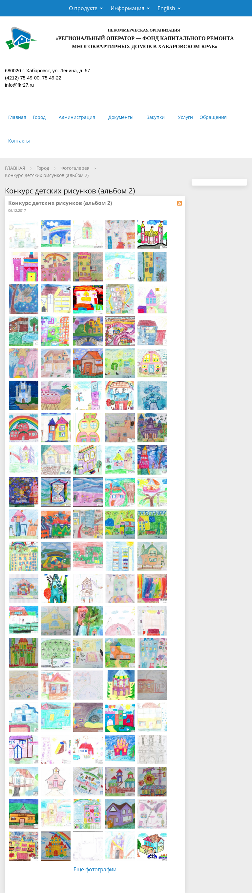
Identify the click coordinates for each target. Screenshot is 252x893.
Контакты (19, 141)
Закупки (156, 117)
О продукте (83, 8)
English (166, 8)
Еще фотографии (95, 869)
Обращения (213, 117)
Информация (127, 8)
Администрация (77, 117)
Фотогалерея (75, 168)
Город (39, 117)
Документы (121, 117)
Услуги (185, 117)
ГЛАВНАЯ (15, 168)
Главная (17, 117)
